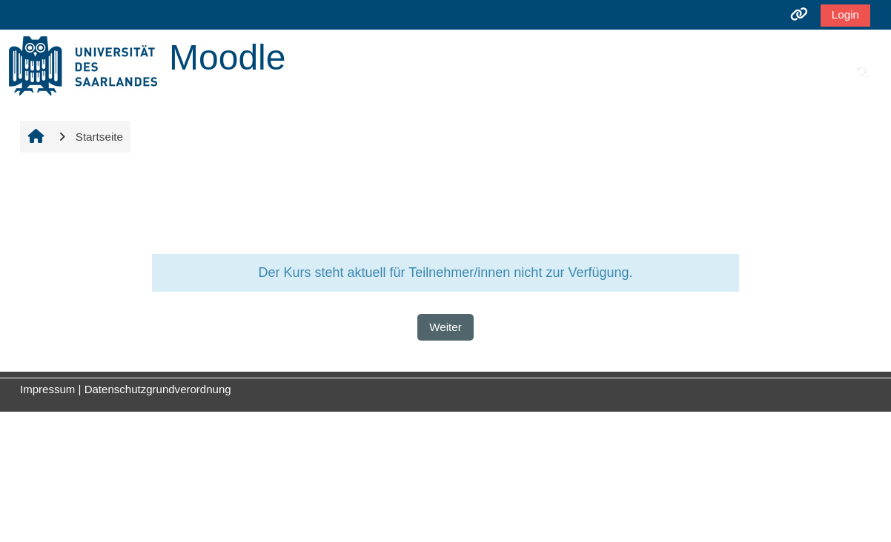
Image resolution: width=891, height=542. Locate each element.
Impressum (47, 389)
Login (845, 14)
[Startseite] (83, 64)
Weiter (445, 327)
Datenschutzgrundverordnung (158, 389)
